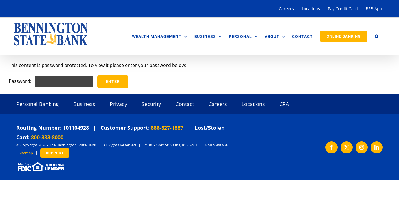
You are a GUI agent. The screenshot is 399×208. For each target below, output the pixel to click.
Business (84, 104)
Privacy (118, 104)
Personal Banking (37, 104)
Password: (51, 81)
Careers (217, 104)
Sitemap (26, 152)
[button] (384, 36)
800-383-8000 (47, 137)
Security (151, 104)
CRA (284, 104)
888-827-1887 (167, 127)
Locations (253, 104)
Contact (184, 104)
